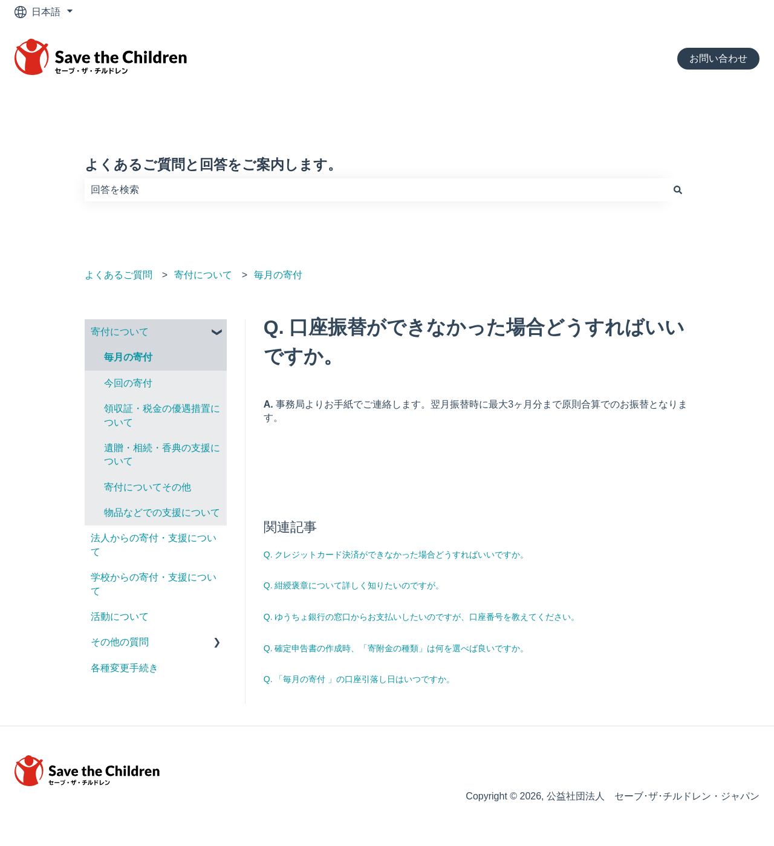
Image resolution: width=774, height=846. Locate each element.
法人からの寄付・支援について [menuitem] (153, 544)
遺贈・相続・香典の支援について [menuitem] (162, 454)
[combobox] (375, 189)
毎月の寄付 (278, 275)
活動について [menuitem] (120, 616)
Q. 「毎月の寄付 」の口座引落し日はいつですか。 (359, 679)
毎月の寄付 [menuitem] (128, 357)
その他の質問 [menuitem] (120, 642)
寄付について (203, 275)
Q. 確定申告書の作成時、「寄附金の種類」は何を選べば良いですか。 (396, 648)
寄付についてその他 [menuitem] (147, 487)
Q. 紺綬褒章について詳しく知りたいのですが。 (354, 585)
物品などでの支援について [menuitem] (162, 512)
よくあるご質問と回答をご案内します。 (213, 164)
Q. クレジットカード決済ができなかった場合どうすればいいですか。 (396, 554)
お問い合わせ (718, 58)
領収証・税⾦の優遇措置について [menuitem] (162, 415)
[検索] (677, 189)
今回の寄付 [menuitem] (128, 383)
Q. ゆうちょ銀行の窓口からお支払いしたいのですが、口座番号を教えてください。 (422, 617)
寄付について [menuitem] (120, 332)
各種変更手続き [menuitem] (124, 668)
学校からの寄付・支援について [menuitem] (153, 584)
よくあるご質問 (118, 275)
